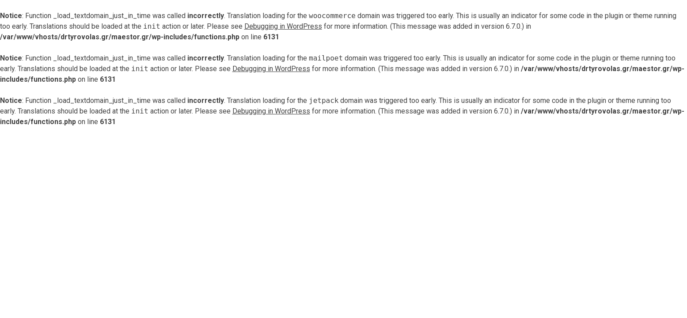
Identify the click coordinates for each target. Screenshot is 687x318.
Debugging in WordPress (283, 26)
